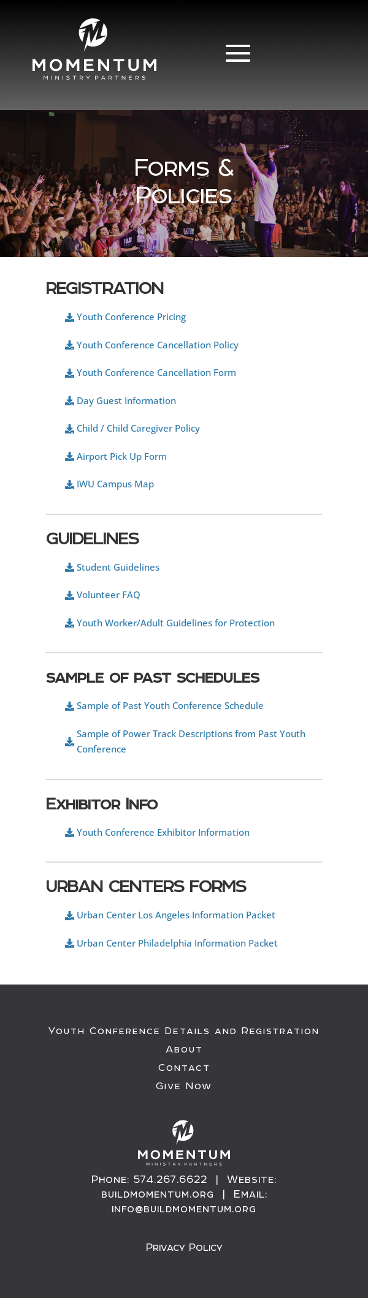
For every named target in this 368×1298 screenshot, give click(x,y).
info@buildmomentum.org (184, 1208)
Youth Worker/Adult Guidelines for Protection (176, 623)
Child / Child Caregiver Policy (138, 428)
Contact (184, 1068)
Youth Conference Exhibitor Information (163, 832)
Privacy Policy (184, 1247)
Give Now (184, 1086)
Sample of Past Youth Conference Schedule (170, 705)
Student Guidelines (118, 567)
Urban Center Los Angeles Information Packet (176, 915)
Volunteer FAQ (108, 594)
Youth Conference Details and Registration (184, 1031)
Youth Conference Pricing (131, 316)
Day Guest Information (126, 400)
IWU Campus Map (115, 484)
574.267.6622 (170, 1179)
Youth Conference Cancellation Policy (158, 345)
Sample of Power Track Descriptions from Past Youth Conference (191, 741)
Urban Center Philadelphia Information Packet (177, 943)
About (184, 1049)
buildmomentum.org (157, 1193)
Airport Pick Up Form (122, 456)
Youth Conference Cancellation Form (156, 372)
